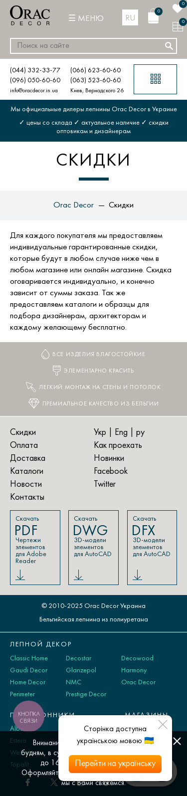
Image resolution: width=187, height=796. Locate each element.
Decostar (78, 658)
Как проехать (118, 445)
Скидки (23, 432)
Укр (100, 432)
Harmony (134, 670)
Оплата (24, 445)
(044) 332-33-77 (35, 70)
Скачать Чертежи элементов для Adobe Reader (34, 540)
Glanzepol (81, 670)
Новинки (109, 458)
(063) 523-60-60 (95, 80)
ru (130, 18)
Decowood (137, 658)
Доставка (27, 458)
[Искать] (169, 46)
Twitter (105, 484)
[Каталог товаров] (155, 79)
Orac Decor (138, 682)
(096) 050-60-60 (35, 80)
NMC (73, 682)
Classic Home (29, 658)
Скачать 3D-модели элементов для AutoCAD (92, 537)
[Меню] (86, 19)
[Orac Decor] (30, 15)
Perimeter (22, 694)
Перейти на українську (115, 764)
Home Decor (27, 682)
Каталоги (26, 471)
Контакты (27, 497)
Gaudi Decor (28, 670)
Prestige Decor (86, 694)
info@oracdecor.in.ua (34, 91)
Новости (26, 484)
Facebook (111, 471)
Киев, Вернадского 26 (97, 91)
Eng (121, 432)
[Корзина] (153, 15)
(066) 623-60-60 (95, 70)
